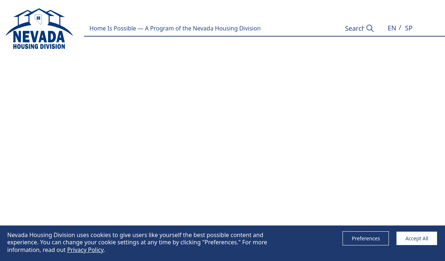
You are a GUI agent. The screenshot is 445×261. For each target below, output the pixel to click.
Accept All (416, 238)
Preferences (366, 238)
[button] (392, 28)
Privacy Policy (85, 250)
